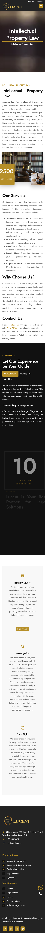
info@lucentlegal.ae (14, 843)
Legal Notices (12, 892)
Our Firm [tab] (8, 379)
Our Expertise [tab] (26, 373)
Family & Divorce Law (15, 869)
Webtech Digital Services (12, 921)
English (31, 1)
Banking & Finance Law (16, 861)
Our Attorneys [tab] (10, 373)
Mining (9, 897)
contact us (14, 324)
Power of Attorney (14, 901)
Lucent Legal (29, 918)
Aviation (10, 888)
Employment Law (13, 873)
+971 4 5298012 (12, 328)
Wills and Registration (16, 905)
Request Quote (23, 628)
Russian (39, 1)
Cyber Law (11, 877)
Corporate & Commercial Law (19, 865)
